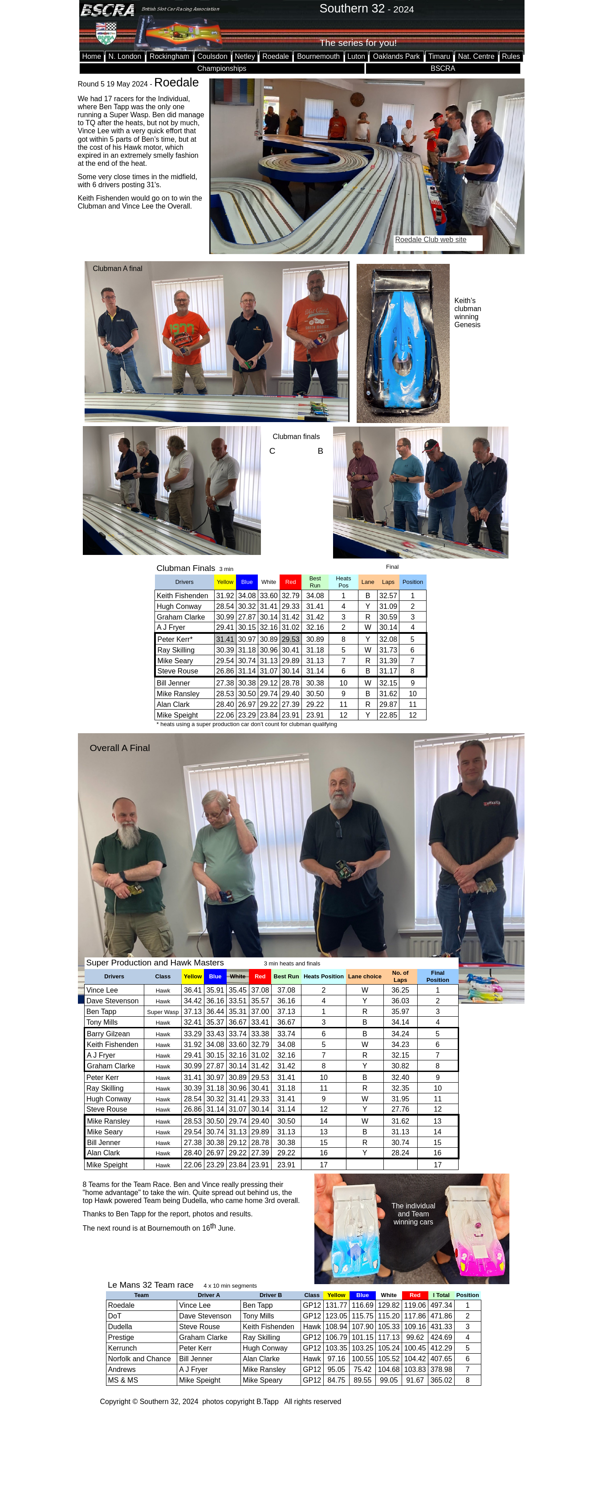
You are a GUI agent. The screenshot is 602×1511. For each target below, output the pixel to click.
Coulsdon (212, 56)
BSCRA (443, 68)
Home (91, 56)
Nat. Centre (476, 56)
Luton (356, 56)
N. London (125, 56)
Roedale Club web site (431, 239)
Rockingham (169, 56)
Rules (511, 56)
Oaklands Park (396, 56)
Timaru (439, 56)
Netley (245, 56)
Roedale (275, 56)
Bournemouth (318, 56)
